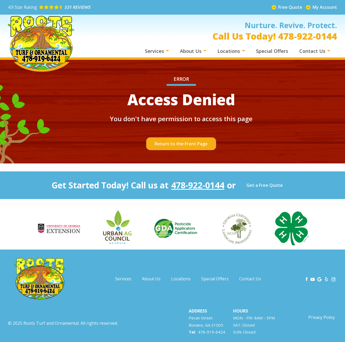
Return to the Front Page (181, 144)
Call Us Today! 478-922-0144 (274, 36)
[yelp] (326, 278)
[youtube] (312, 278)
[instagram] (333, 278)
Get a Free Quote (264, 185)
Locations (229, 51)
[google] (319, 278)
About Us (191, 51)
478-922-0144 (197, 185)
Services (155, 51)
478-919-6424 (211, 332)
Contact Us (313, 51)
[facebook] (306, 278)
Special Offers (272, 51)
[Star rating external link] (90, 7)
